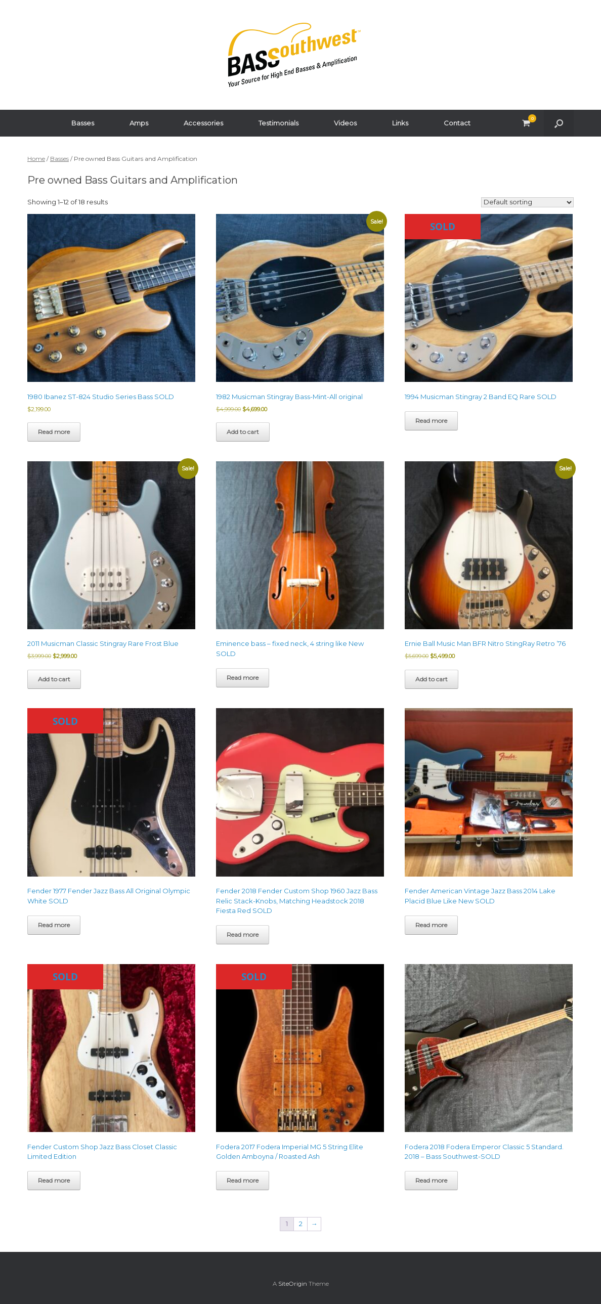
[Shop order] (527, 202)
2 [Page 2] (301, 1224)
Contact (457, 123)
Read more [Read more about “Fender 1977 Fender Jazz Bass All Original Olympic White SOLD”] (54, 925)
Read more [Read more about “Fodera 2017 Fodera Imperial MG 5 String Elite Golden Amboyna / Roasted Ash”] (243, 1180)
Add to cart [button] (243, 432)
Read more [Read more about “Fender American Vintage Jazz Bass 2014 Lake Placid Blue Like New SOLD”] (431, 925)
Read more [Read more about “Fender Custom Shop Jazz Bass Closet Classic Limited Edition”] (54, 1180)
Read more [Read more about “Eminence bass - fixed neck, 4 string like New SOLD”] (243, 677)
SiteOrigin (292, 1283)
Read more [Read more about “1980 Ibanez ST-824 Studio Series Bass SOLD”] (54, 432)
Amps (139, 123)
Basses (82, 123)
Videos (345, 123)
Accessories (203, 123)
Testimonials (278, 123)
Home (36, 158)
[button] (559, 123)
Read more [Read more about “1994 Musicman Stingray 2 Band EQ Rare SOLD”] (431, 420)
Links (400, 123)
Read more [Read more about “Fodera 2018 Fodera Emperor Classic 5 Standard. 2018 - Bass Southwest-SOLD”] (431, 1180)
